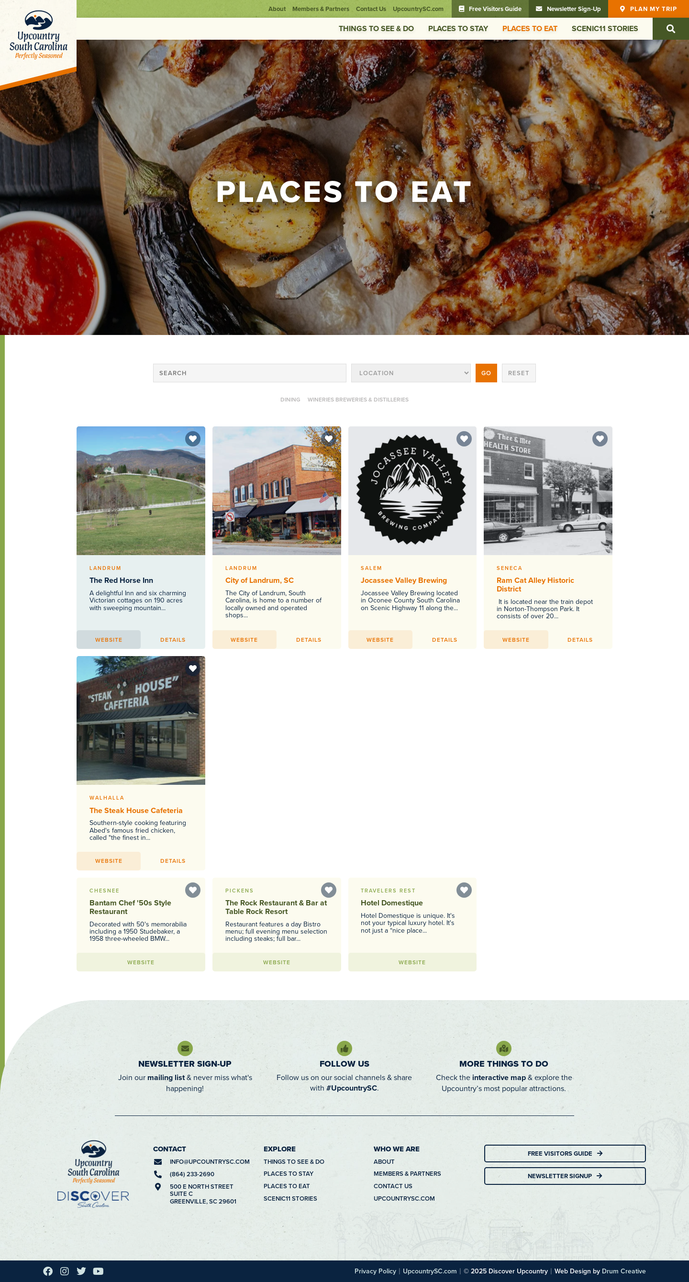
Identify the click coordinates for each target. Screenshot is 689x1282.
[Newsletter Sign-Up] (185, 1048)
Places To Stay (458, 28)
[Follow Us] (344, 1048)
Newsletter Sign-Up (185, 1064)
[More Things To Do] (503, 1048)
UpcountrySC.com (418, 9)
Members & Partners (320, 9)
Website (108, 639)
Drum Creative (624, 1271)
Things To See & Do (376, 28)
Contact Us (371, 9)
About (277, 9)
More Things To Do (503, 1064)
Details (173, 639)
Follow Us (344, 1064)
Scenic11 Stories (605, 28)
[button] (671, 29)
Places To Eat (529, 28)
